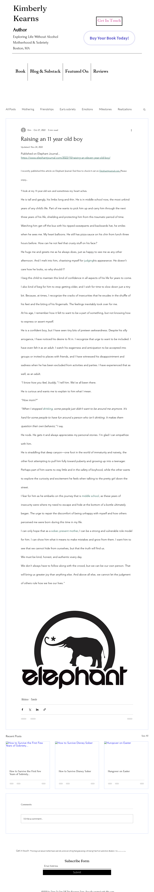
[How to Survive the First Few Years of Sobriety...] (28, 754)
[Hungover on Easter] (126, 754)
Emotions (87, 109)
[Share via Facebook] (22, 709)
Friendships (47, 109)
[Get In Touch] (109, 21)
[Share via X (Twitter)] (29, 709)
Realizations (125, 109)
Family (34, 699)
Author (20, 30)
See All (145, 735)
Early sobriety (68, 109)
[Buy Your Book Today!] (109, 38)
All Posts (11, 109)
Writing (25, 699)
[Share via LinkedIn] (37, 709)
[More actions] (131, 130)
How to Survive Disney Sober (75, 771)
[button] (144, 109)
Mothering (28, 109)
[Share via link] (44, 709)
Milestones (105, 109)
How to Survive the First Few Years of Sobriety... (25, 773)
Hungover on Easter (119, 771)
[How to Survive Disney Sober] (77, 754)
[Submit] (77, 872)
